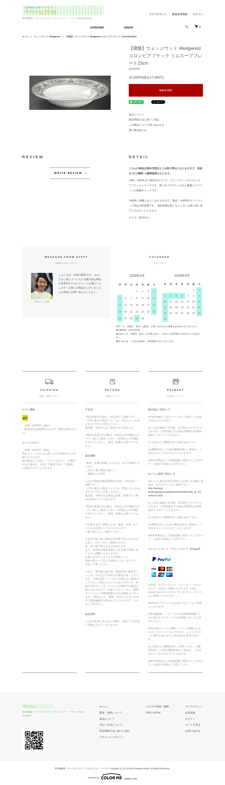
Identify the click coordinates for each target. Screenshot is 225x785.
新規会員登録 (179, 14)
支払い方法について (110, 724)
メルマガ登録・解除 (157, 706)
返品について (136, 114)
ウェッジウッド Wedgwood (47, 36)
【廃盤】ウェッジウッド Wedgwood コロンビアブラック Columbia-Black (101, 36)
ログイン (198, 14)
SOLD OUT (165, 90)
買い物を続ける (138, 130)
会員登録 (190, 712)
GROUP (128, 27)
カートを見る (192, 724)
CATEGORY (97, 27)
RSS (148, 712)
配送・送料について (110, 712)
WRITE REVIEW (68, 173)
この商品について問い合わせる (146, 124)
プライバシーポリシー (112, 737)
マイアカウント (158, 14)
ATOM (156, 712)
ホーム (25, 36)
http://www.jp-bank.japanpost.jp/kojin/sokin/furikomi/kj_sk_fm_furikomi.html (175, 492)
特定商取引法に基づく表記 (144, 119)
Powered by (112, 776)
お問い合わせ (192, 730)
